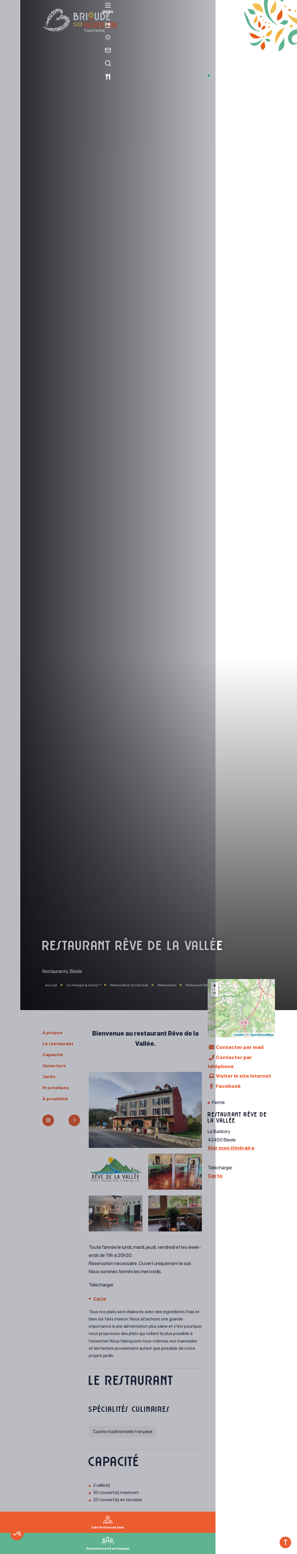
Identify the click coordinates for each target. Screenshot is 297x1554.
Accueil (51, 985)
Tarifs (49, 1076)
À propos (53, 1032)
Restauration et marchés (129, 985)
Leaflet (239, 1034)
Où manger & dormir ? (84, 985)
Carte (100, 1298)
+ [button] (214, 985)
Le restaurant (59, 1043)
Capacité (54, 1054)
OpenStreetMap (261, 1034)
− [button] (214, 993)
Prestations (57, 1087)
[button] (30, 1544)
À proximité (56, 1098)
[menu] (10, 15)
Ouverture (55, 1065)
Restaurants (167, 985)
